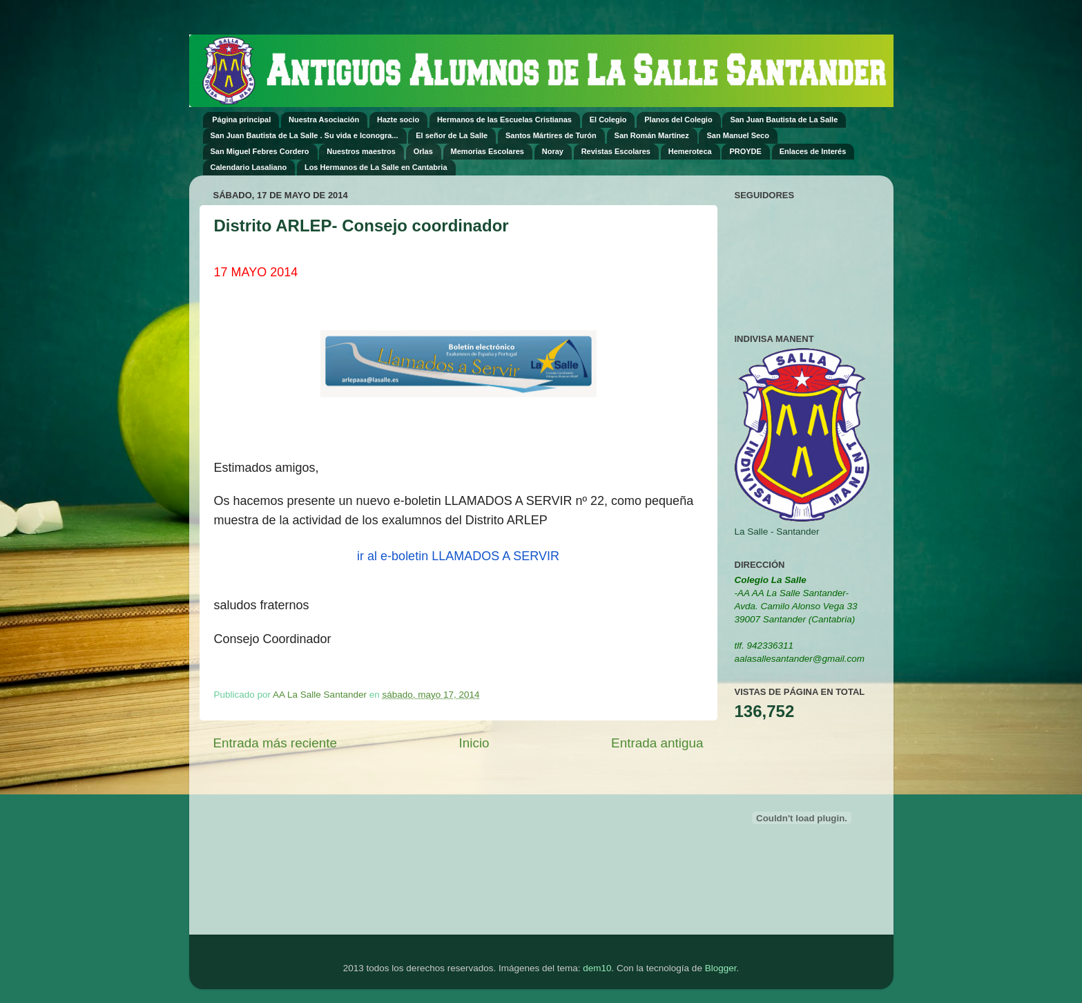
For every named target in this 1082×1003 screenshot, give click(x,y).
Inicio (474, 743)
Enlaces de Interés (813, 151)
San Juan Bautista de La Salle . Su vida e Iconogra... (304, 135)
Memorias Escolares (487, 151)
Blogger (721, 968)
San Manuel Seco (737, 135)
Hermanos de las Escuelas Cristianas (504, 119)
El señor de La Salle (451, 135)
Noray (552, 151)
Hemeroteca (690, 151)
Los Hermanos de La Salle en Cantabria (376, 167)
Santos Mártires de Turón (551, 135)
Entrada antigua (657, 743)
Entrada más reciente (275, 743)
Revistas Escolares (615, 151)
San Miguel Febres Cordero (260, 151)
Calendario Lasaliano (249, 167)
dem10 (597, 968)
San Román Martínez (652, 135)
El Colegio (608, 119)
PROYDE (745, 151)
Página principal (241, 119)
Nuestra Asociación (324, 119)
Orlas (423, 151)
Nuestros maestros (361, 151)
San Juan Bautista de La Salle (784, 119)
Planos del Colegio (678, 119)
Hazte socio (398, 119)
